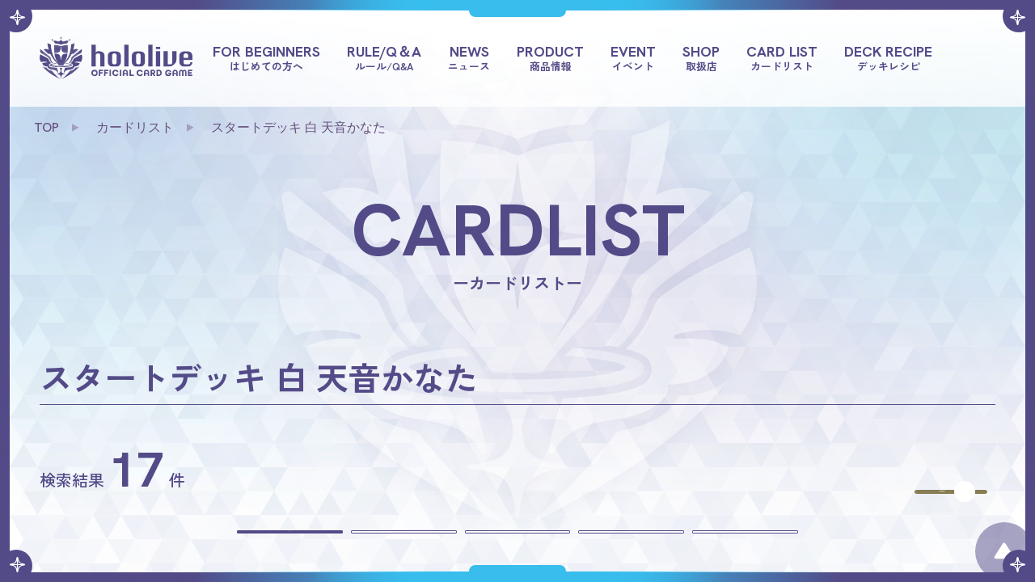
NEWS (469, 57)
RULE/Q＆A (384, 57)
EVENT (633, 57)
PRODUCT (550, 57)
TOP (46, 127)
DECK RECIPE (888, 57)
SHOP (701, 57)
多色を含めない (775, 546)
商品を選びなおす (885, 475)
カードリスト (135, 127)
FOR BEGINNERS (266, 57)
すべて (259, 546)
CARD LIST (781, 57)
